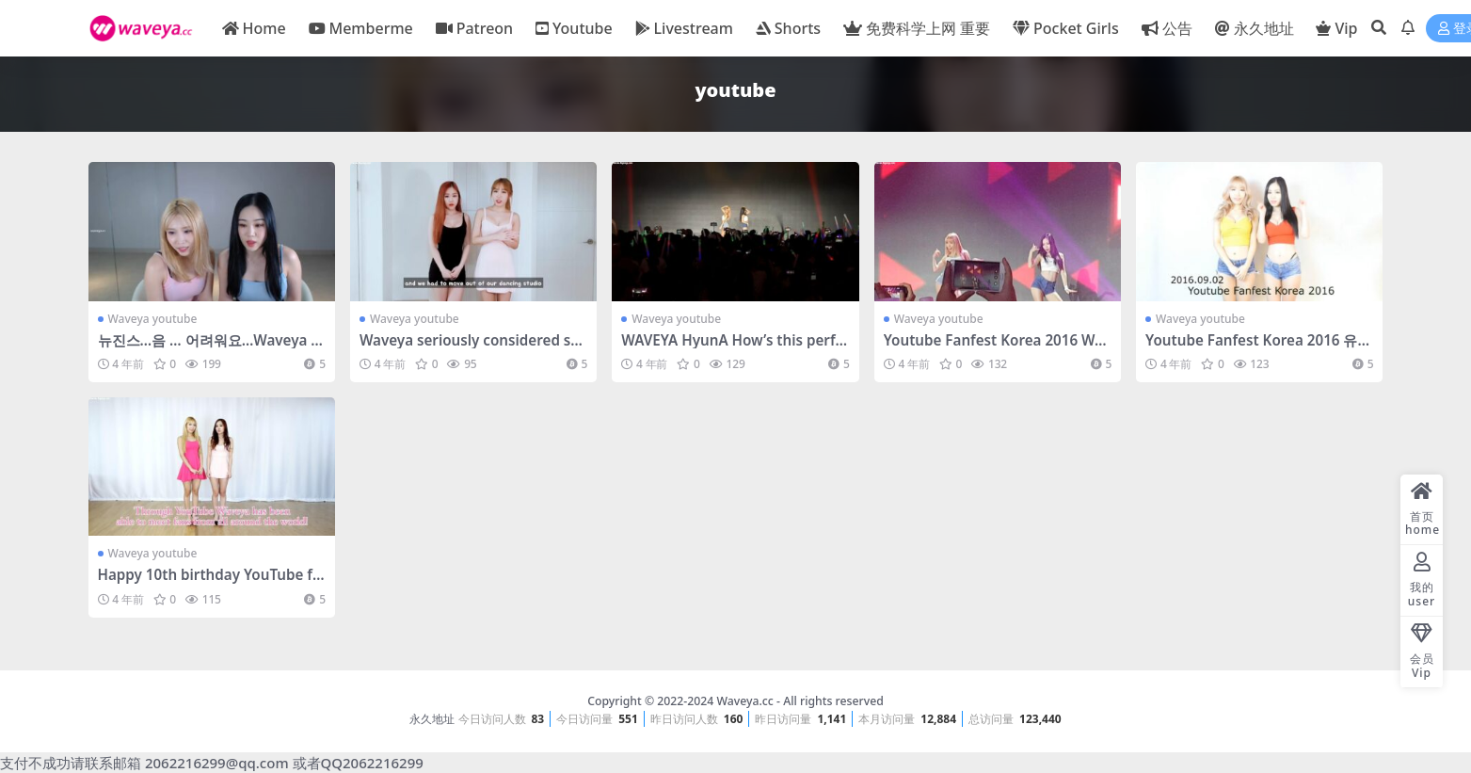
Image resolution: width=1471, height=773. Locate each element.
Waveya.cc (744, 701)
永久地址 (432, 719)
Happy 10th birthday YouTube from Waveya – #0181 (208, 583)
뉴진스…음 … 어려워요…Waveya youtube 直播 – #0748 (208, 348)
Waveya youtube (153, 319)
